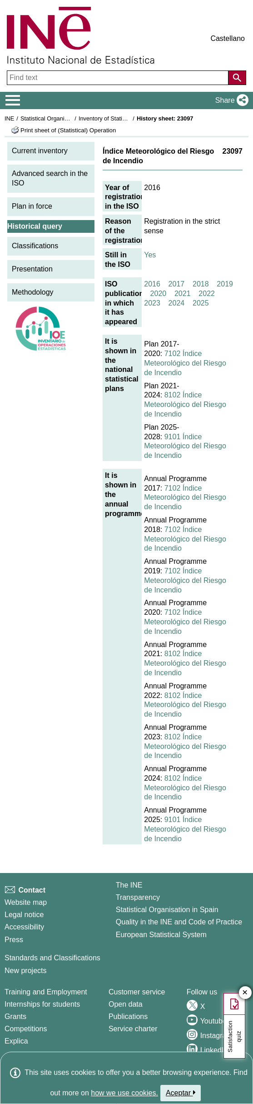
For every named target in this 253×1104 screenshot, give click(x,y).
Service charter (133, 1029)
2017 (177, 284)
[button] (230, 100)
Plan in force (32, 206)
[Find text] (118, 77)
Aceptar (180, 1093)
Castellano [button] (227, 38)
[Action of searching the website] (237, 77)
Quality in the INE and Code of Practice (179, 922)
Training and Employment (46, 992)
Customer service (137, 992)
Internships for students (42, 1004)
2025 (201, 303)
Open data (126, 1004)
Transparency (138, 897)
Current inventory (40, 151)
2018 (201, 284)
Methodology (33, 292)
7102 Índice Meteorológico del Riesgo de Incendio (185, 363)
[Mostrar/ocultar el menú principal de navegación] (13, 100)
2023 (152, 303)
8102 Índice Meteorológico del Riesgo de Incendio (185, 404)
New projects (25, 970)
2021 (182, 293)
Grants (15, 1016)
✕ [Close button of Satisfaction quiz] (245, 993)
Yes (150, 255)
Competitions (26, 1029)
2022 (206, 293)
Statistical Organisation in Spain (61, 118)
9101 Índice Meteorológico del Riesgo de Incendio (185, 446)
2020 (158, 293)
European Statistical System (161, 934)
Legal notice (24, 914)
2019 (225, 284)
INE (9, 118)
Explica (16, 1041)
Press (14, 939)
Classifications (35, 246)
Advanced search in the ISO (50, 178)
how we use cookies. (124, 1093)
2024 (177, 303)
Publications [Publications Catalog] (128, 1016)
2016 (152, 284)
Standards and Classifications (52, 958)
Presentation (32, 269)
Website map (26, 902)
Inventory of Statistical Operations (122, 118)
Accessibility (24, 927)
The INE (129, 885)
